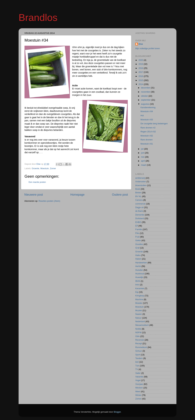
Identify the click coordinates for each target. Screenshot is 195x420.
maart (144, 165)
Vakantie (139, 377)
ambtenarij (140, 178)
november (146, 92)
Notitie (138, 329)
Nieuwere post (33, 194)
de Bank (139, 211)
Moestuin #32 (146, 136)
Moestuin (44, 168)
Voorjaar (139, 384)
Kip (136, 292)
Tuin (137, 366)
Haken (138, 259)
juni (143, 153)
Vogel (138, 380)
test (137, 362)
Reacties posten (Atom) (49, 201)
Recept (138, 343)
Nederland (140, 321)
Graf (137, 248)
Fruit (137, 237)
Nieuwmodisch (142, 325)
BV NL (138, 196)
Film (137, 233)
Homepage (77, 194)
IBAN (137, 281)
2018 (141, 68)
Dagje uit (139, 207)
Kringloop (139, 296)
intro (137, 285)
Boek (137, 189)
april (143, 161)
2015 (141, 80)
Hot (142, 115)
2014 (141, 84)
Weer (137, 391)
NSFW (138, 332)
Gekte (138, 240)
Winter (138, 395)
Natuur (138, 318)
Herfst (138, 266)
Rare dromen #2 (147, 128)
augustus (145, 104)
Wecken (139, 388)
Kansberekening (147, 107)
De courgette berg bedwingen (154, 123)
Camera (139, 200)
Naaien (138, 314)
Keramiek (139, 288)
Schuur (138, 351)
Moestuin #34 (146, 111)
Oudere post (120, 194)
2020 (141, 60)
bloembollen (140, 185)
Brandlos (38, 17)
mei (143, 157)
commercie (140, 204)
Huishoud (139, 274)
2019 (141, 64)
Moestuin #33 (146, 120)
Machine (139, 299)
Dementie (139, 215)
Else (141, 44)
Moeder (138, 303)
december (146, 88)
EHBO (138, 222)
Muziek (138, 310)
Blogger (117, 412)
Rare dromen (146, 140)
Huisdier (139, 270)
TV (136, 369)
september (146, 100)
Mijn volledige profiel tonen (147, 48)
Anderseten (140, 181)
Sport (137, 355)
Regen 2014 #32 (148, 132)
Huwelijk (139, 277)
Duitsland (139, 218)
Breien (138, 193)
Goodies (139, 244)
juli (142, 149)
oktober (145, 96)
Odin (137, 336)
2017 (141, 72)
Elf (136, 226)
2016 (141, 76)
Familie (138, 229)
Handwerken (141, 263)
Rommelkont (141, 347)
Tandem (139, 358)
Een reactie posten (37, 182)
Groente (35, 168)
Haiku (138, 255)
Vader (138, 373)
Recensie (139, 340)
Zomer (53, 168)
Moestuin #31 (146, 144)
